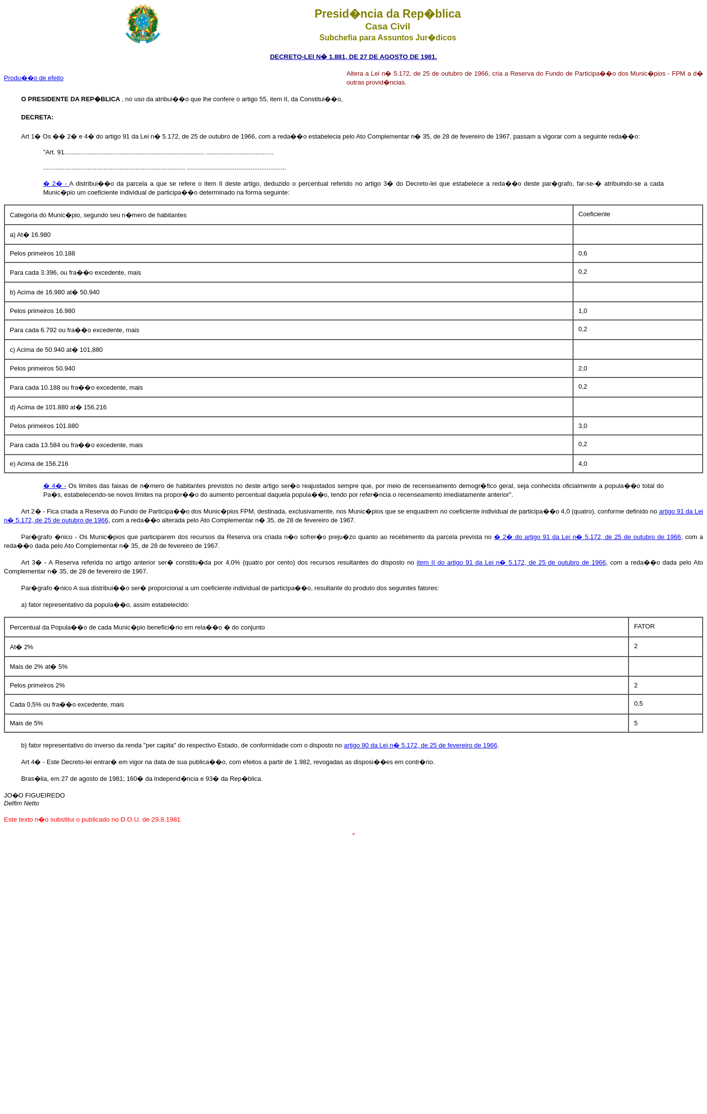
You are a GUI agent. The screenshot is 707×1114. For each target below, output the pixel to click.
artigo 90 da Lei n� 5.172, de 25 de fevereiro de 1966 (420, 745)
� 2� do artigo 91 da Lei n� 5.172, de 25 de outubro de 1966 (587, 537)
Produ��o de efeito (33, 78)
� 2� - (56, 183)
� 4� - (54, 485)
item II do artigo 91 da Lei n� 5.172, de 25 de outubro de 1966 (511, 562)
